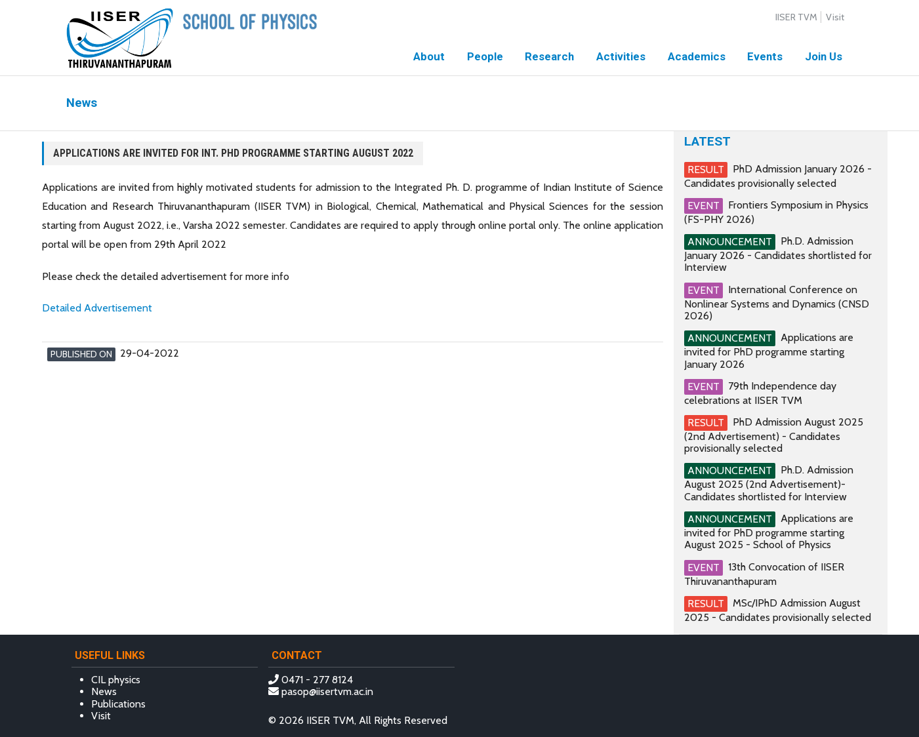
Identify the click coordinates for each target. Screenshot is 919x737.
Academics (696, 56)
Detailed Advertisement (97, 308)
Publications (118, 704)
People (485, 56)
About (429, 56)
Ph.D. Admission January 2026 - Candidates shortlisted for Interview (778, 254)
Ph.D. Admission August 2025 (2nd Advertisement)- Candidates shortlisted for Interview (768, 483)
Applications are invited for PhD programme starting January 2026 (768, 350)
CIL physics (115, 679)
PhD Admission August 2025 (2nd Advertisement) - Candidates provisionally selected (773, 435)
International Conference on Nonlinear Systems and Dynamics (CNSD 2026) (776, 302)
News (104, 691)
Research (549, 56)
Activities (620, 56)
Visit (835, 17)
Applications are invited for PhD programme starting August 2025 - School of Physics (768, 531)
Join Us (823, 56)
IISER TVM (796, 17)
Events (765, 56)
